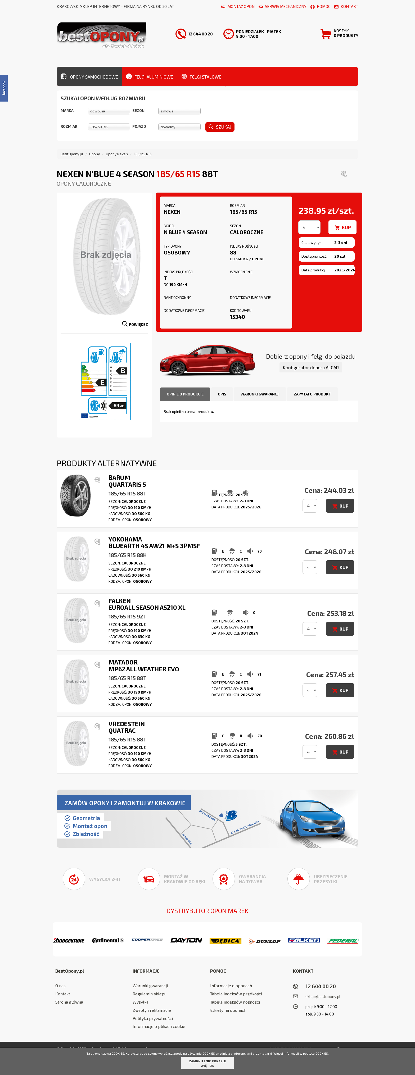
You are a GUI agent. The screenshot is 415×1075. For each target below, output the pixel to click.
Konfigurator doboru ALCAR (311, 367)
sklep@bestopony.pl (322, 996)
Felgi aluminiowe (149, 76)
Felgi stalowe (201, 76)
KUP (346, 227)
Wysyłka (140, 1001)
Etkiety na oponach (228, 1010)
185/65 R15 (143, 154)
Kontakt (62, 993)
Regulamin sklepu (149, 993)
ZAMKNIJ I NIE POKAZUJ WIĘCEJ (207, 1063)
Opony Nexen (117, 154)
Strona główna (69, 1001)
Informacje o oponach (231, 985)
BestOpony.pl (72, 154)
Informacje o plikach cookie (159, 1026)
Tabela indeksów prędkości (236, 993)
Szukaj (220, 127)
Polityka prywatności (153, 1018)
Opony (94, 154)
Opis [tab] (222, 394)
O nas (60, 985)
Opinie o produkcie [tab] (185, 394)
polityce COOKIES (315, 1053)
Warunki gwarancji (150, 985)
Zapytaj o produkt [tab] (312, 394)
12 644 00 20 (320, 986)
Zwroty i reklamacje (152, 1010)
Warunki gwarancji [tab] (260, 394)
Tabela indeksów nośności (235, 1001)
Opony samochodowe (89, 76)
